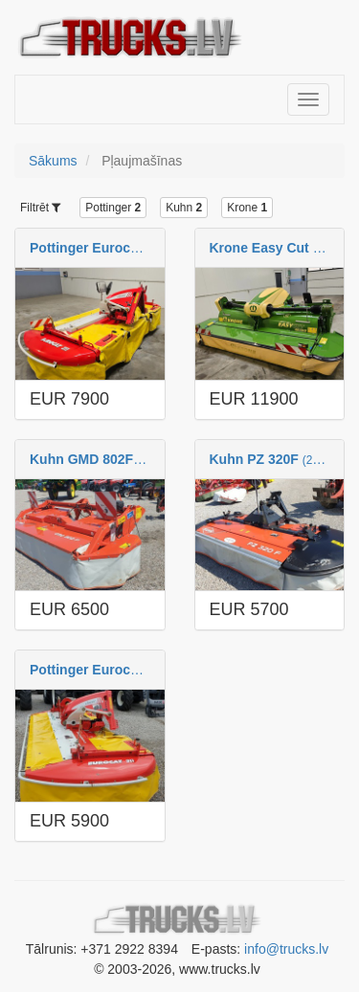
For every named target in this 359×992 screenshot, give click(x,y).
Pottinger (113, 207)
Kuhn (184, 207)
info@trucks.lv (286, 949)
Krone (247, 207)
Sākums (53, 160)
